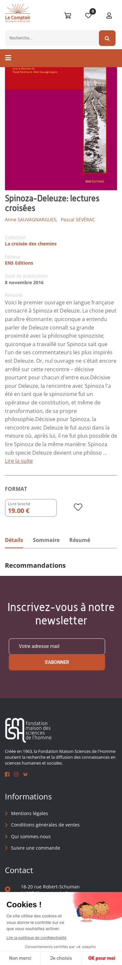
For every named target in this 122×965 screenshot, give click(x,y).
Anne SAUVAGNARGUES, (31, 219)
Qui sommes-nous (31, 836)
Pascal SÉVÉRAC (78, 219)
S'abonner (57, 662)
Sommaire (46, 540)
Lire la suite (19, 460)
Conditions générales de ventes (45, 825)
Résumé (79, 540)
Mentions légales (29, 813)
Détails (14, 540)
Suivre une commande (35, 848)
